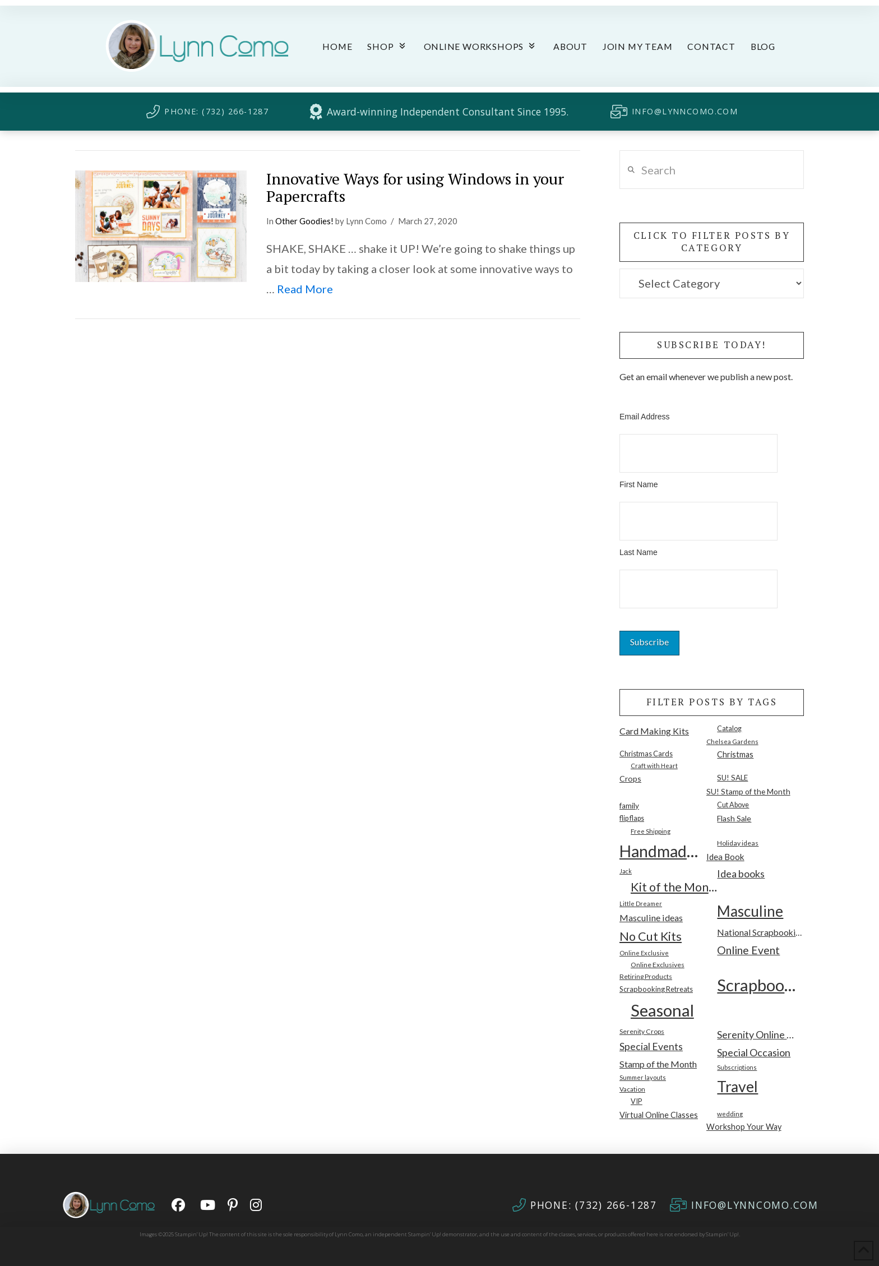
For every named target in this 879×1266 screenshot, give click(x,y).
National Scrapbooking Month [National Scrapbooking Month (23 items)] (760, 932)
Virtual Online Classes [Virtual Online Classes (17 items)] (658, 1115)
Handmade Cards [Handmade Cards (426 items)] (662, 851)
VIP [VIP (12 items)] (636, 1101)
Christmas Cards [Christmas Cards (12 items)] (646, 753)
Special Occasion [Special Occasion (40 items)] (753, 1052)
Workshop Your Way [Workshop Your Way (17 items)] (743, 1126)
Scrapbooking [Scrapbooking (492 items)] (760, 985)
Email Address (644, 416)
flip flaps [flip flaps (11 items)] (631, 818)
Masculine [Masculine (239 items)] (750, 911)
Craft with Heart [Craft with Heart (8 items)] (654, 765)
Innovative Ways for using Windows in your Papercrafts (415, 187)
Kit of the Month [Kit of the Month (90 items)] (674, 887)
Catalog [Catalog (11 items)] (729, 728)
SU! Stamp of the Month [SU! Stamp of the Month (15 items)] (748, 791)
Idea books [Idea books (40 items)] (741, 873)
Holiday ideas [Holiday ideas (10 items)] (737, 843)
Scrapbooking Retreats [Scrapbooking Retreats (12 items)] (656, 989)
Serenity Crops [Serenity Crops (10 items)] (641, 1031)
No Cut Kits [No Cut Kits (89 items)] (650, 936)
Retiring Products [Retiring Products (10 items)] (645, 976)
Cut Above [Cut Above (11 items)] (733, 805)
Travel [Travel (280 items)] (737, 1087)
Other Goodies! (304, 221)
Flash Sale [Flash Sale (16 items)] (734, 818)
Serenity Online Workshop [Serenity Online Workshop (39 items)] (760, 1034)
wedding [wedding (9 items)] (730, 1113)
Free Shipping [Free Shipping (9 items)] (650, 831)
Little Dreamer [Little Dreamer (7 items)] (640, 903)
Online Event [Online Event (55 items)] (748, 950)
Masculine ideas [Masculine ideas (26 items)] (651, 917)
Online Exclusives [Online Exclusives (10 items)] (657, 964)
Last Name (638, 552)
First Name (638, 484)
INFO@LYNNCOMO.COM (685, 111)
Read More (305, 288)
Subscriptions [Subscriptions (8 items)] (737, 1067)
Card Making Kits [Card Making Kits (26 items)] (654, 731)
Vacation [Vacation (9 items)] (632, 1089)
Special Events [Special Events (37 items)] (651, 1046)
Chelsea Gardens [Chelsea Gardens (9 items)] (732, 741)
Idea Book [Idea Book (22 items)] (725, 857)
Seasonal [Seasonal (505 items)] (662, 1010)
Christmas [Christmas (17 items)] (735, 754)
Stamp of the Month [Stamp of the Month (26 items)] (658, 1064)
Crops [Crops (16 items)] (630, 778)
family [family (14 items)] (629, 805)
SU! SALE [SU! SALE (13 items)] (732, 777)
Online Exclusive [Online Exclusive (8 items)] (644, 953)
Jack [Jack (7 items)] (625, 871)
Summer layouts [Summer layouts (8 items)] (642, 1077)
